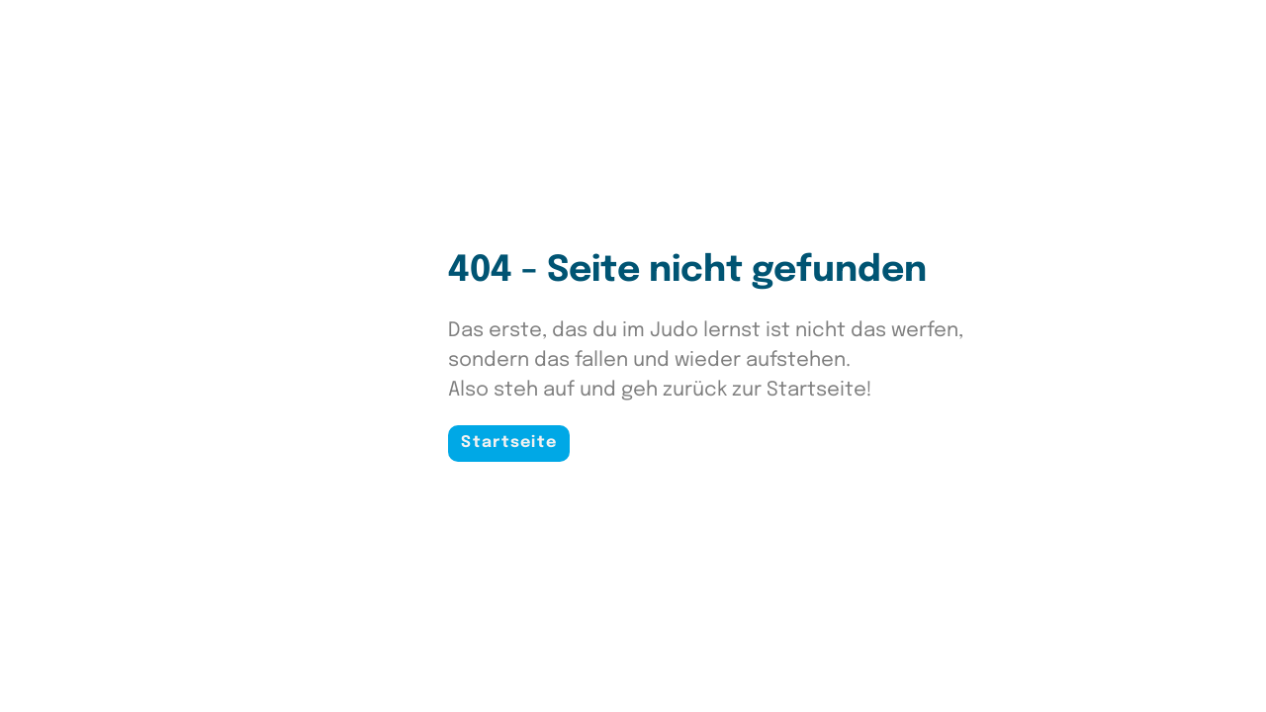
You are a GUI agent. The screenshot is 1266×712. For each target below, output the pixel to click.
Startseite (509, 442)
